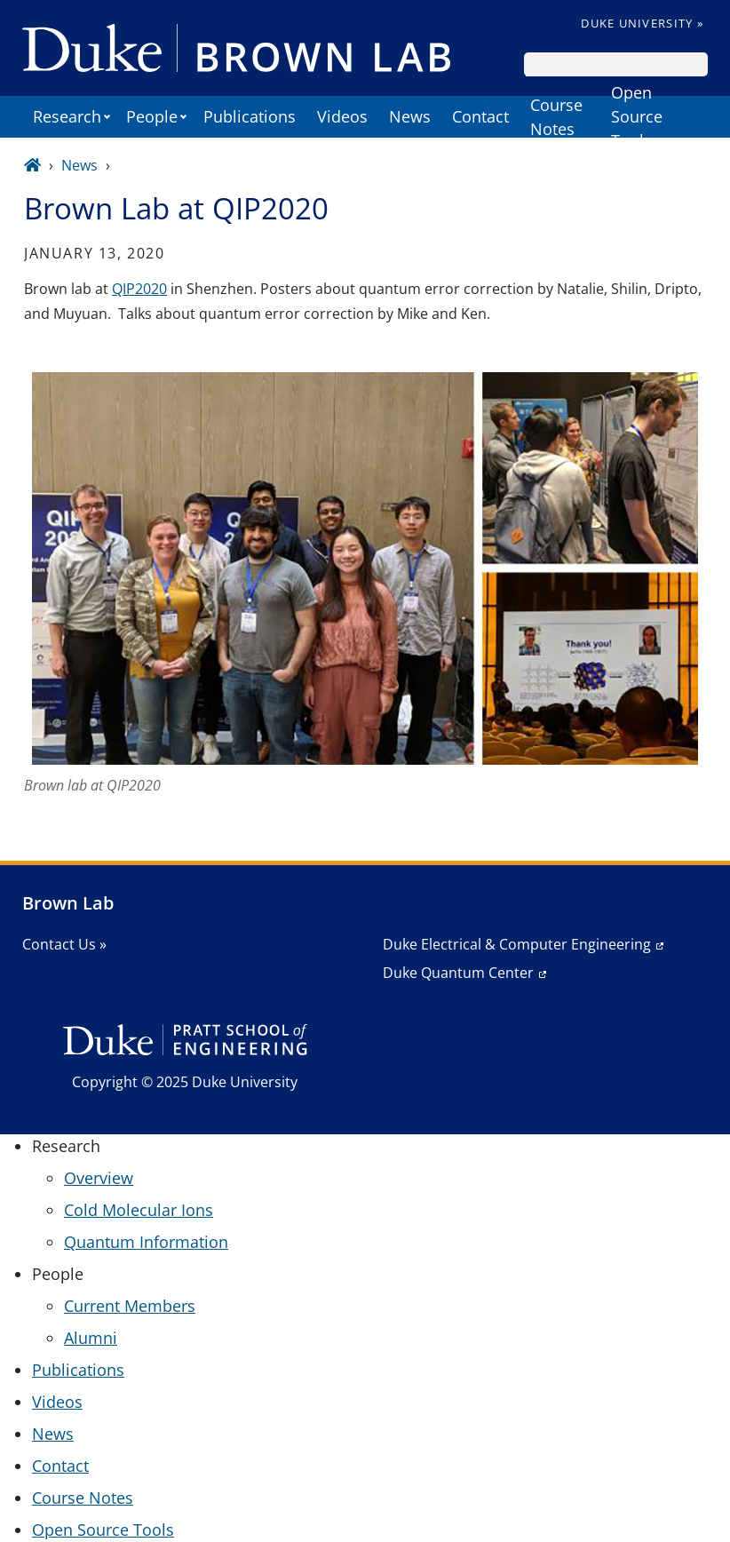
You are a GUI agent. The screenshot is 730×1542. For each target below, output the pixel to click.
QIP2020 (139, 288)
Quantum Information (146, 1241)
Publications (249, 116)
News (410, 116)
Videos (342, 116)
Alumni (90, 1337)
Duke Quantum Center (458, 972)
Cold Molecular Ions (138, 1209)
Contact (480, 116)
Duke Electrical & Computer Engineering (517, 944)
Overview (98, 1177)
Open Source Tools (637, 117)
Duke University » (642, 23)
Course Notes (556, 117)
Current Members (129, 1305)
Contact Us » (64, 944)
